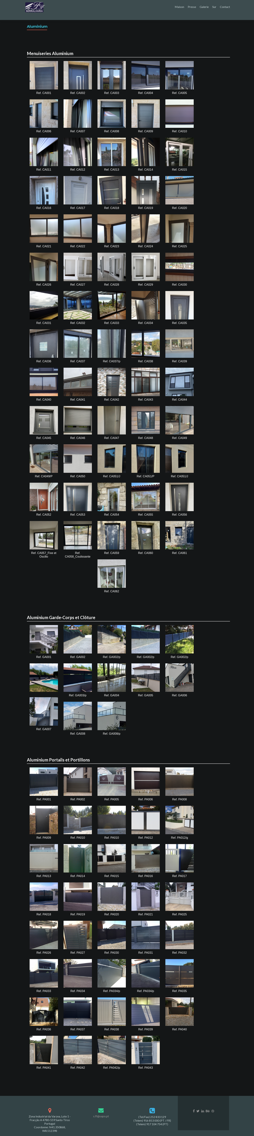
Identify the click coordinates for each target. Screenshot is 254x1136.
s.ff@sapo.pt (101, 1110)
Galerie (204, 6)
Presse (192, 6)
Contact (225, 6)
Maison (179, 6)
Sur (214, 6)
